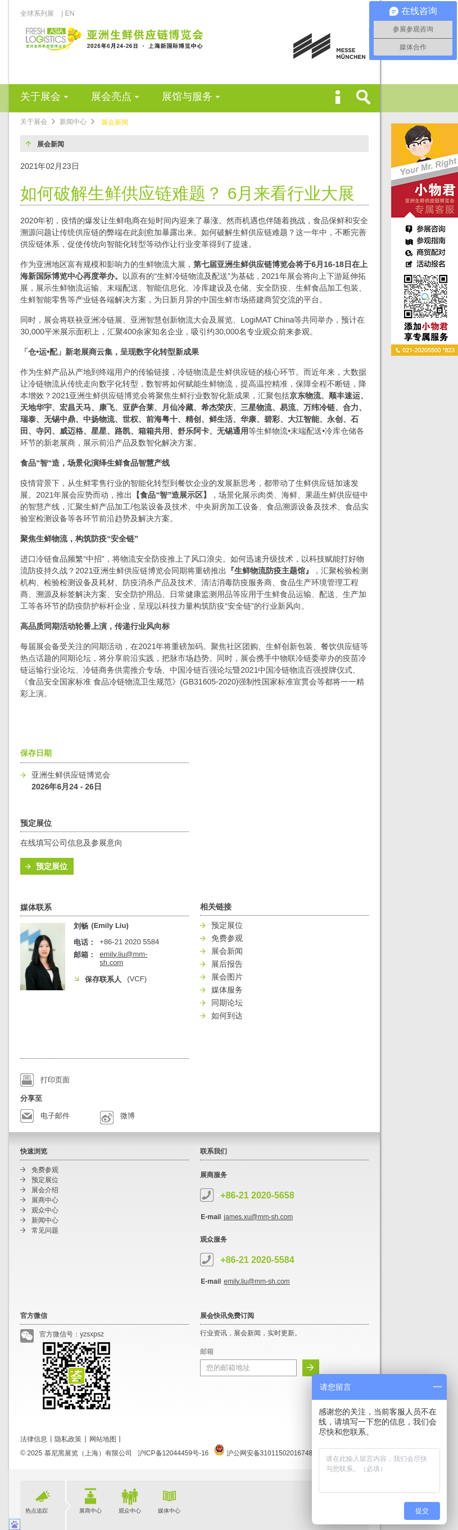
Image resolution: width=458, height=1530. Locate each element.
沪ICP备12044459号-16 (173, 1453)
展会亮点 (111, 96)
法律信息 (33, 1439)
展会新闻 (114, 122)
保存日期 (36, 752)
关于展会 (40, 96)
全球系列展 (40, 13)
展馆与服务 (187, 96)
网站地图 (102, 1439)
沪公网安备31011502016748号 (266, 1453)
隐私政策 (68, 1439)
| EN (67, 13)
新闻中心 (73, 122)
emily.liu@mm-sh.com (256, 1281)
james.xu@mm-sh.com (258, 1217)
